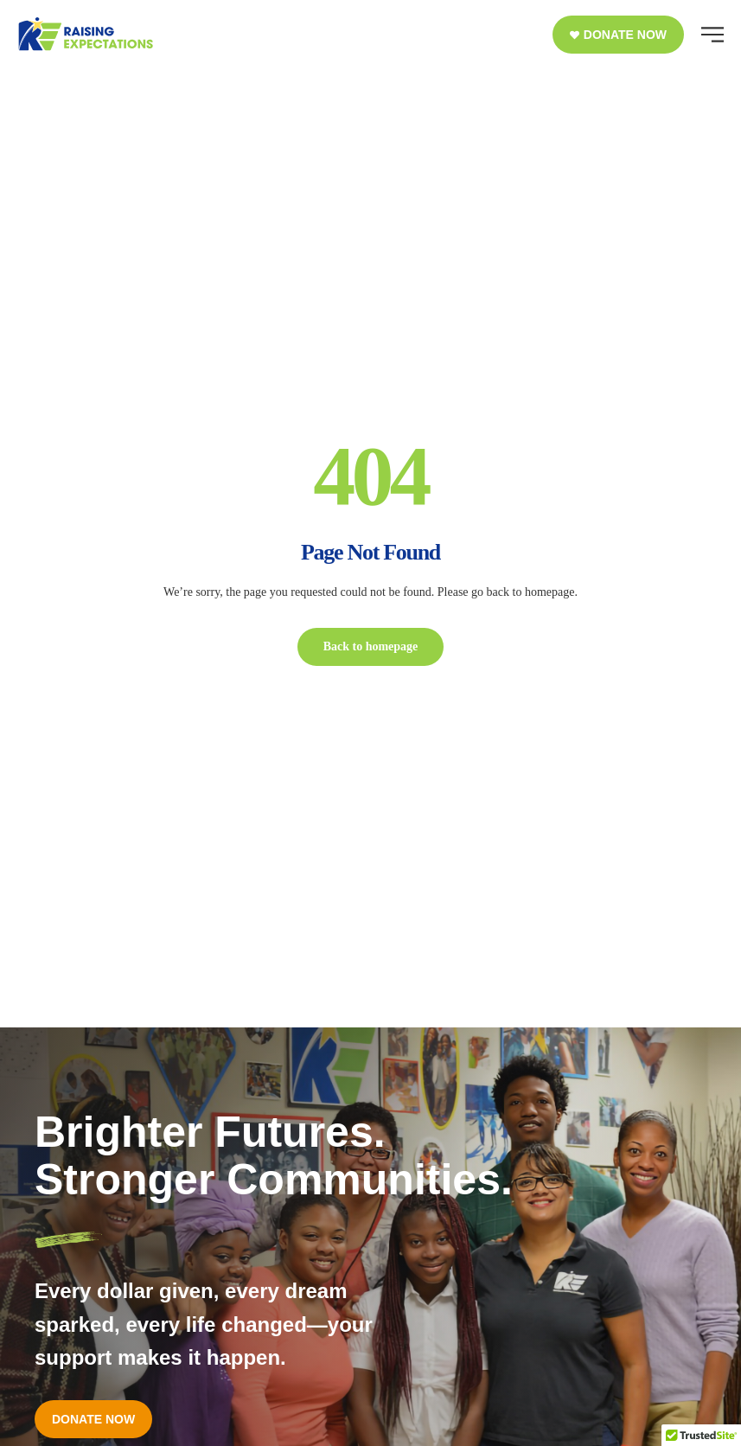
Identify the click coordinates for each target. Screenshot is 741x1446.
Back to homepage (370, 646)
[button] (618, 35)
